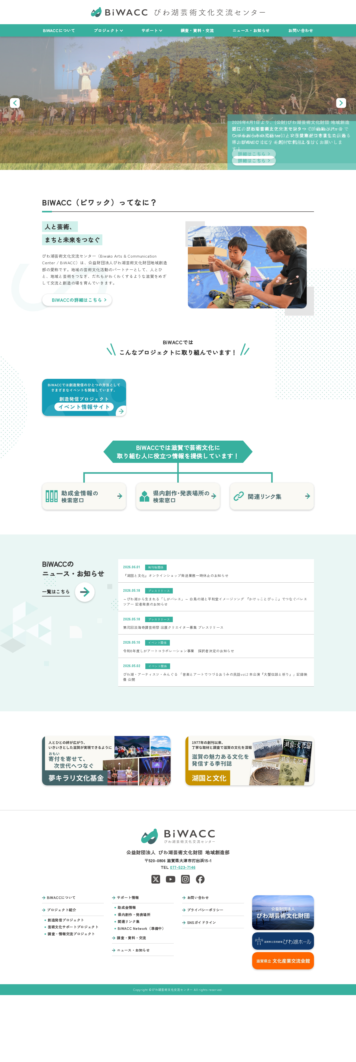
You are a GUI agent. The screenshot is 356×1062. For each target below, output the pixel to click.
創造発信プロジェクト (66, 987)
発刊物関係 (156, 634)
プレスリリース (159, 657)
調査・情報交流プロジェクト (71, 1001)
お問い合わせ (300, 30)
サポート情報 (128, 964)
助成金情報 (127, 974)
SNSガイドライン (201, 989)
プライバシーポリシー (205, 977)
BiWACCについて (59, 30)
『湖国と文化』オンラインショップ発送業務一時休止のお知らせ (175, 642)
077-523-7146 (183, 934)
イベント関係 (157, 710)
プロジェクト (108, 30)
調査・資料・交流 (197, 30)
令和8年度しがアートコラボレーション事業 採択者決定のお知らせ (178, 717)
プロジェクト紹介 (61, 977)
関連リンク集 (128, 988)
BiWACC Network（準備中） (141, 995)
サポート (151, 30)
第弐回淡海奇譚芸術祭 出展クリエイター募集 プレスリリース (173, 694)
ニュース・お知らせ (251, 30)
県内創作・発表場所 (134, 981)
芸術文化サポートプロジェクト (73, 994)
